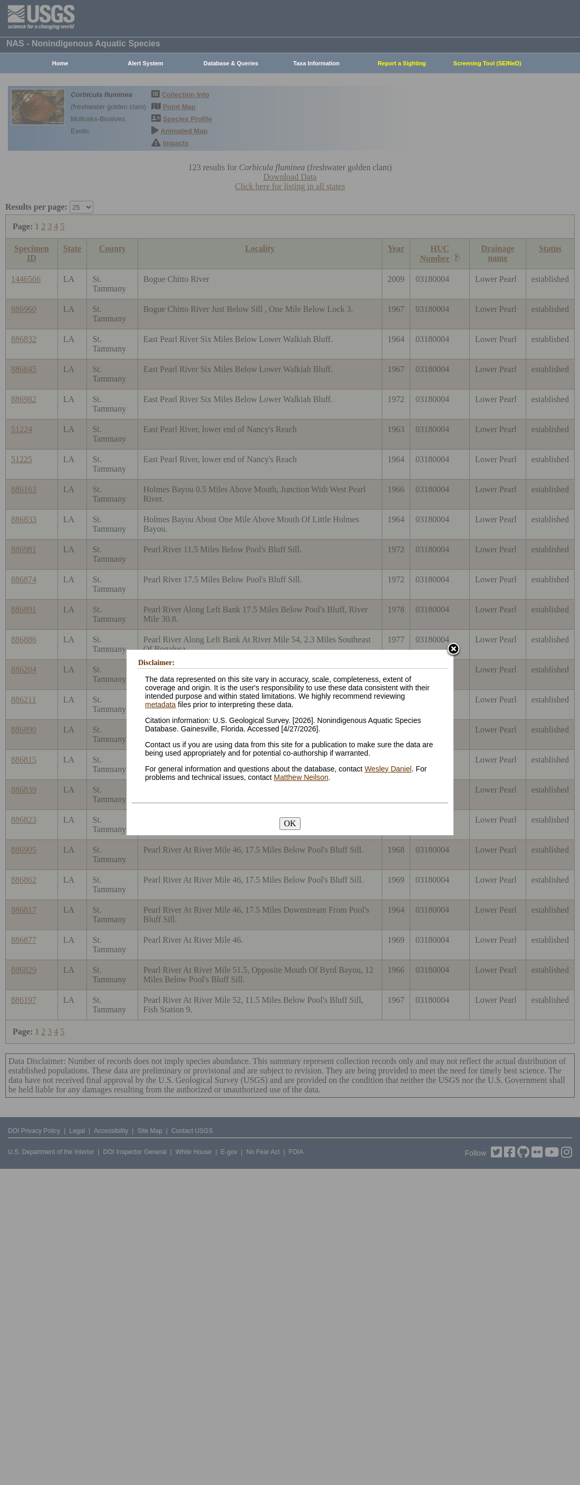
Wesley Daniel (387, 769)
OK (290, 823)
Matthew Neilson (301, 777)
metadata (160, 704)
